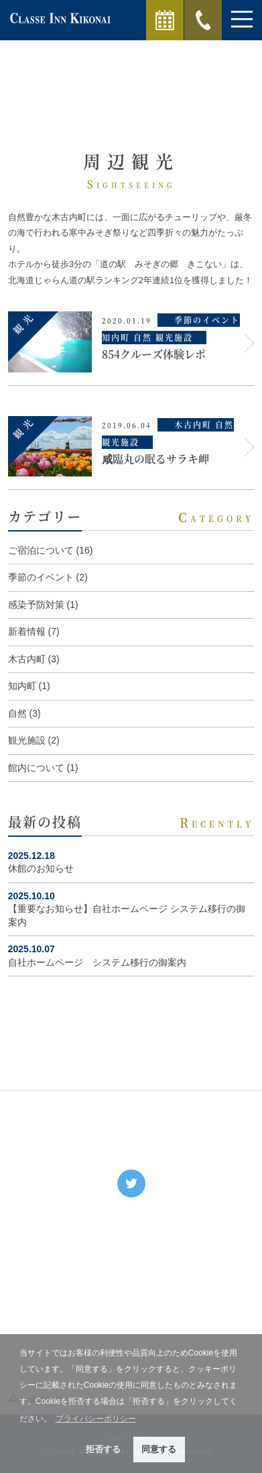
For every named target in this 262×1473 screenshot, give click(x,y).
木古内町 (27, 659)
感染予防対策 (36, 604)
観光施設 (27, 740)
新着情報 (27, 631)
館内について (36, 767)
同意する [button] (158, 1449)
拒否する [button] (103, 1449)
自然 (17, 713)
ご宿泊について (41, 550)
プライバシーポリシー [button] (96, 1418)
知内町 (22, 685)
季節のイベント (41, 577)
